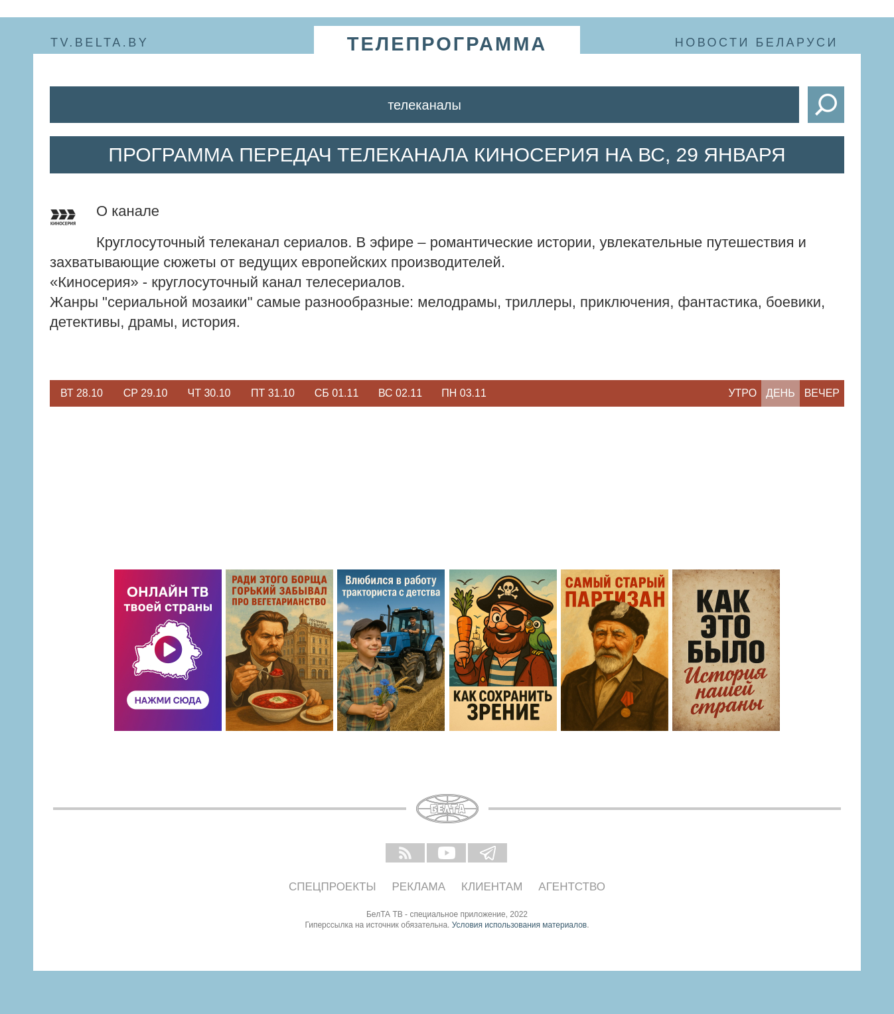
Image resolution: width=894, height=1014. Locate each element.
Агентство (571, 886)
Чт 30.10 (209, 393)
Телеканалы (424, 105)
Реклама (419, 886)
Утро (742, 393)
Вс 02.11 (400, 393)
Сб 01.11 (337, 393)
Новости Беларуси (756, 42)
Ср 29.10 (145, 393)
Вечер (822, 393)
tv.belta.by (99, 42)
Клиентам (491, 886)
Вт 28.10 (81, 393)
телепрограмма (447, 43)
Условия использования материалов (519, 925)
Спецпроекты (332, 886)
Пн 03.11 (463, 393)
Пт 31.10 (273, 393)
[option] (81, 393)
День (780, 393)
